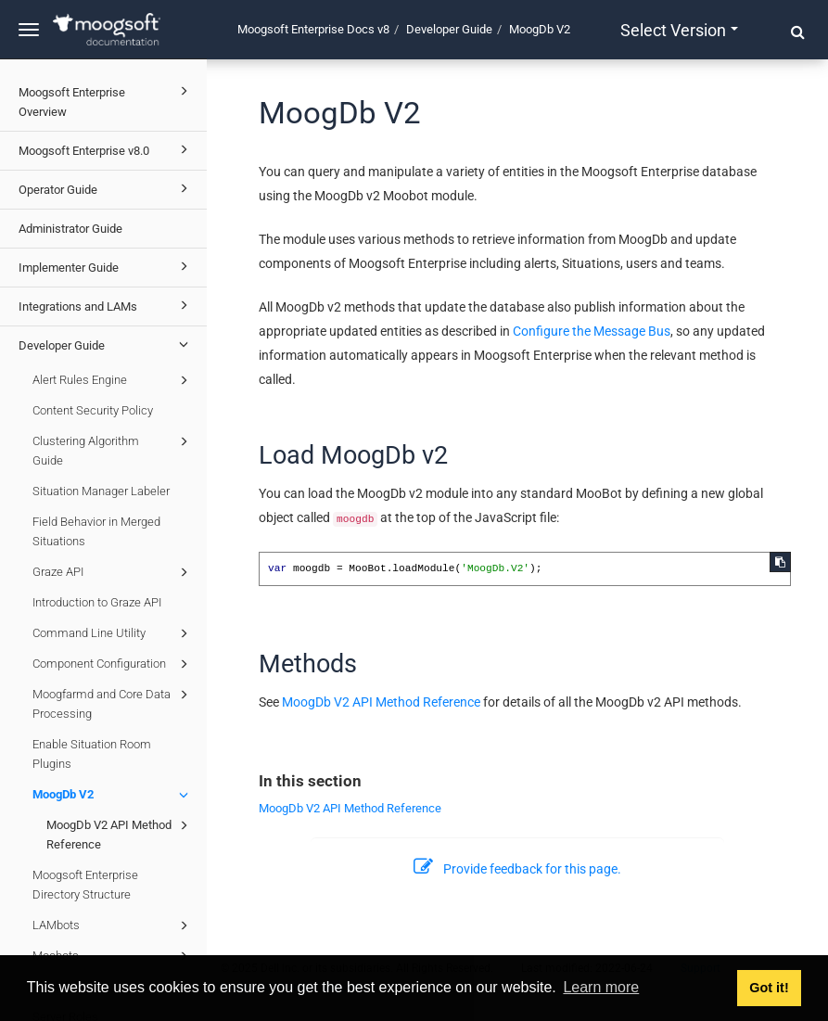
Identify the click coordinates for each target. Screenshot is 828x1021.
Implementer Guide (106, 266)
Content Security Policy (92, 410)
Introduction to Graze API (96, 602)
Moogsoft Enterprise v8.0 (106, 149)
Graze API (113, 572)
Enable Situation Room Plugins (91, 754)
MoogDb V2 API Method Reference (120, 833)
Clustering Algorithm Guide (113, 449)
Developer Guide (106, 344)
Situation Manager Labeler (101, 491)
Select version (679, 30)
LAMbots (113, 925)
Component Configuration (113, 664)
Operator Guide (106, 188)
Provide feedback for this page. (517, 868)
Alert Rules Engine (113, 380)
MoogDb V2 (113, 795)
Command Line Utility (113, 633)
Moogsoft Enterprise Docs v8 (313, 29)
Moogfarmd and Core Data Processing (113, 702)
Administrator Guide (70, 229)
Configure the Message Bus (591, 331)
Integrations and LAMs (106, 305)
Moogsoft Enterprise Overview (106, 100)
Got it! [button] (768, 987)
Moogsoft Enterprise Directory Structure (85, 884)
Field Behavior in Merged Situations (96, 531)
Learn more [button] (601, 987)
